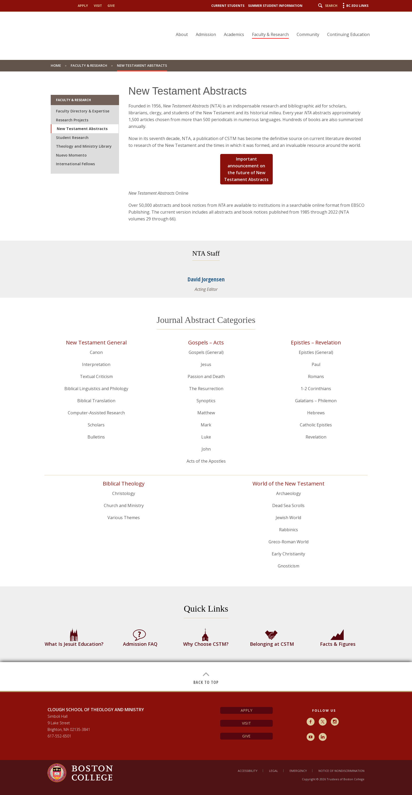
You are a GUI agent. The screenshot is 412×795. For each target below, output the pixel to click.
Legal (273, 771)
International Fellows (75, 163)
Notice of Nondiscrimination (341, 771)
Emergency (298, 771)
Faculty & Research (270, 34)
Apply (83, 5)
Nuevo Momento (71, 155)
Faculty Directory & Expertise (82, 111)
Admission (206, 34)
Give (111, 5)
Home (56, 65)
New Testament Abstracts (82, 128)
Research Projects (72, 119)
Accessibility (248, 771)
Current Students (227, 5)
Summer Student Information (275, 5)
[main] (206, 381)
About (182, 34)
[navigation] (269, 25)
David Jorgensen (206, 279)
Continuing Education (348, 34)
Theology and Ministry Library (84, 146)
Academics (234, 34)
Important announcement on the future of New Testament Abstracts (246, 169)
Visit (98, 5)
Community (308, 34)
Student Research (72, 137)
